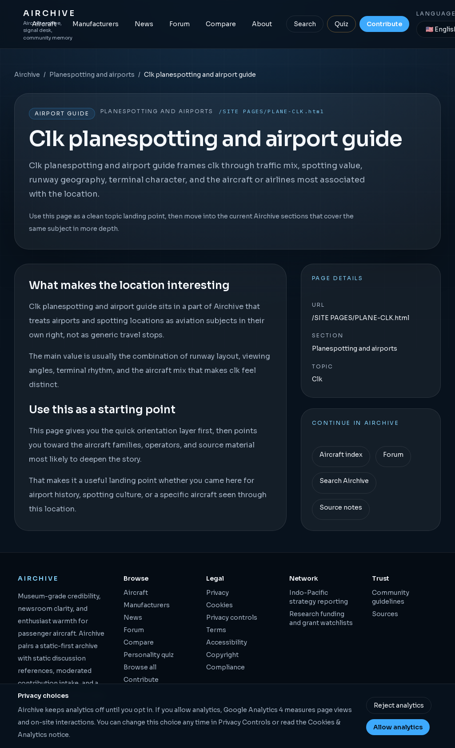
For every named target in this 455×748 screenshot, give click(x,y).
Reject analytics (399, 705)
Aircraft (44, 24)
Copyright (222, 655)
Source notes (340, 507)
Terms (216, 630)
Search (305, 24)
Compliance (225, 667)
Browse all (140, 667)
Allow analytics (398, 727)
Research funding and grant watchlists (321, 618)
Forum (179, 24)
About (262, 24)
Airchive (27, 75)
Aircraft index (341, 455)
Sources (385, 614)
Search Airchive (344, 481)
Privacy (217, 593)
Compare (221, 24)
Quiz (341, 24)
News (144, 24)
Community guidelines (390, 597)
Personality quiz (149, 655)
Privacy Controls (244, 722)
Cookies (219, 605)
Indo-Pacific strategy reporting (318, 597)
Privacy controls (231, 617)
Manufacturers (95, 24)
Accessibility (226, 642)
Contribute (384, 24)
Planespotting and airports (92, 75)
